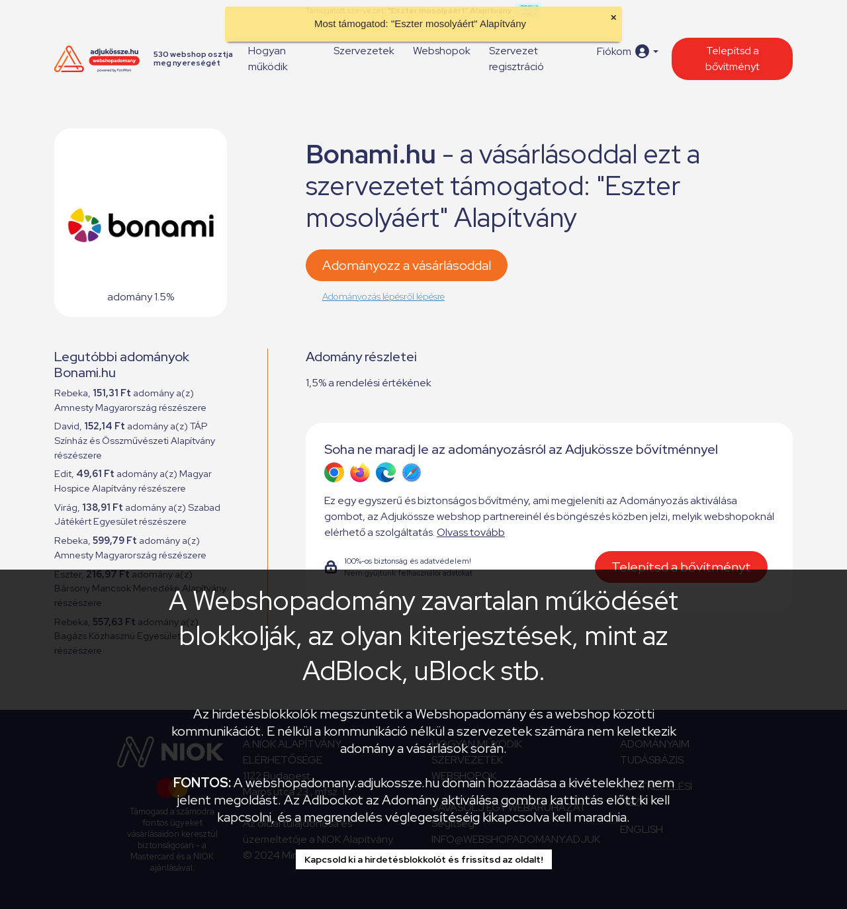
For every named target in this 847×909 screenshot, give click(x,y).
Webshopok (441, 51)
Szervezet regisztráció (516, 58)
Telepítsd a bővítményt (732, 58)
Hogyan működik (268, 58)
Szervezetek (364, 51)
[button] (628, 51)
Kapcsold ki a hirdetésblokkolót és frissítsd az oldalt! (423, 859)
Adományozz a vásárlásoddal (406, 265)
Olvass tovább (471, 532)
